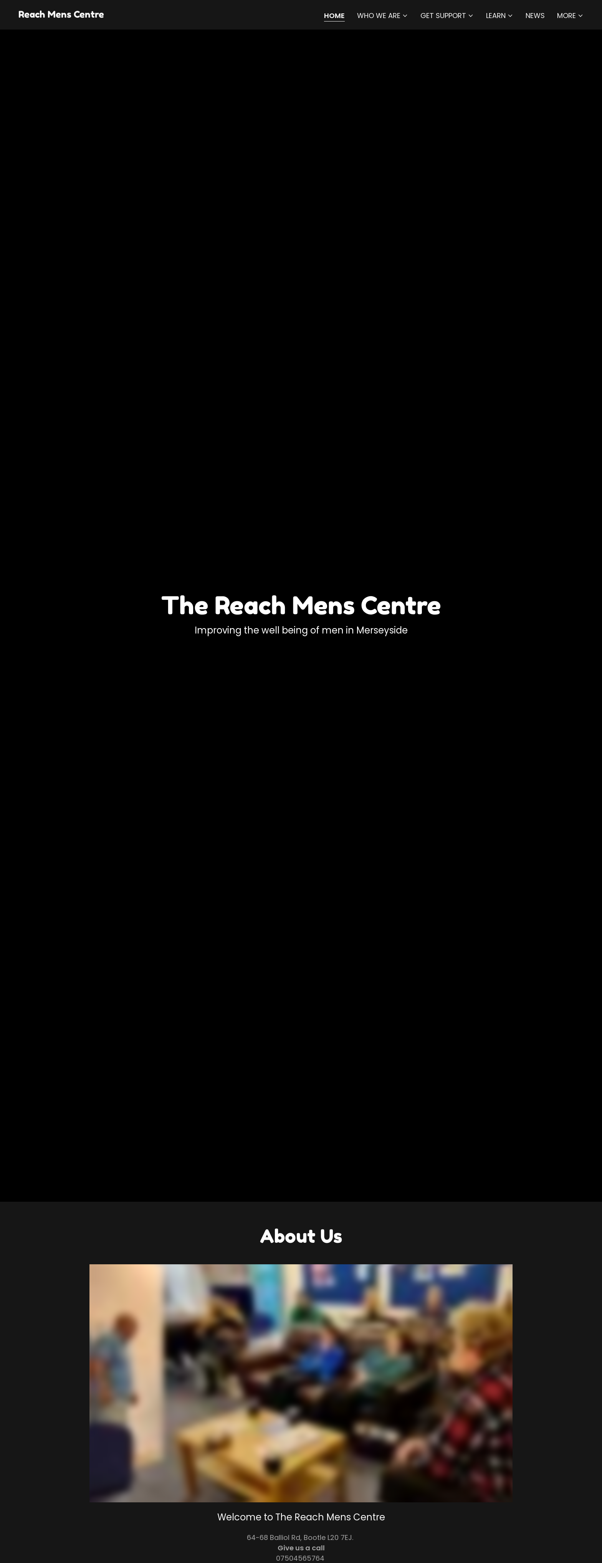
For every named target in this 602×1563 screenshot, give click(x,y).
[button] (382, 15)
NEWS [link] (535, 15)
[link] (61, 15)
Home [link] (334, 15)
